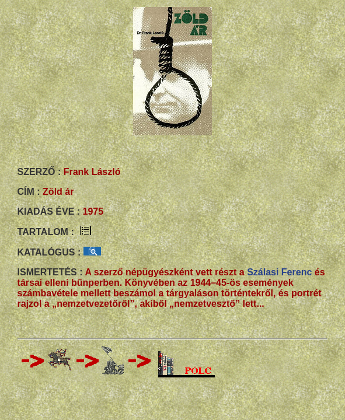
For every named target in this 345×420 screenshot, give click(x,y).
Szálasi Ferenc (279, 272)
